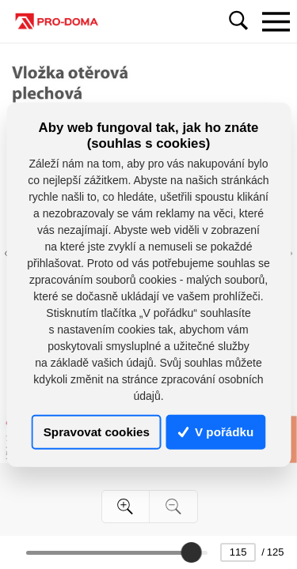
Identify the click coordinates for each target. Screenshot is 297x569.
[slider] (191, 552)
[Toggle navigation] (275, 21)
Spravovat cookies (97, 432)
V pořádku (216, 432)
